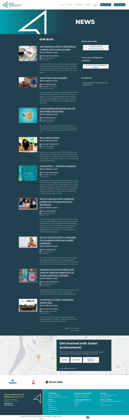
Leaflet (110, 374)
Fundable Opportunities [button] (108, 395)
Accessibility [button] (47, 416)
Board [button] (50, 405)
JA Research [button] (52, 407)
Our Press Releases (96, 46)
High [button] (75, 405)
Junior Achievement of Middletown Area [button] (111, 402)
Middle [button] (76, 403)
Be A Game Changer (49, 138)
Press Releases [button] (53, 409)
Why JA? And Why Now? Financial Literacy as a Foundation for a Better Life (57, 202)
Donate (64, 360)
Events (88, 4)
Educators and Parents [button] (83, 393)
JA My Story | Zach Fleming (53, 78)
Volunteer (76, 360)
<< (71, 330)
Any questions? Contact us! (68, 368)
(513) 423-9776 (9, 405)
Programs (79, 4)
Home (62, 4)
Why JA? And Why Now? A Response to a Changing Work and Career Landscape (58, 240)
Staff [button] (50, 403)
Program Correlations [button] (81, 397)
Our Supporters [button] (105, 397)
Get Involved (120, 4)
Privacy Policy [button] (38, 416)
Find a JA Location (106, 405)
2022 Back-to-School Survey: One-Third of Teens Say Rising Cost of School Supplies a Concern (57, 272)
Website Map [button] (55, 416)
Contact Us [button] (8, 403)
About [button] (50, 399)
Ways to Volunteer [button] (54, 395)
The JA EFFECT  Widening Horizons (58, 166)
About (69, 4)
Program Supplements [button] (82, 395)
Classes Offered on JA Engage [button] (58, 397)
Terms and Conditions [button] (26, 416)
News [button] (50, 411)
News (95, 4)
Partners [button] (103, 393)
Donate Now (105, 4)
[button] (72, 4)
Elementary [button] (78, 401)
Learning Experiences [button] (82, 399)
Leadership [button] (52, 401)
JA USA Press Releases (96, 49)
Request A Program (91, 360)
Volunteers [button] (52, 393)
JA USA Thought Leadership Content (96, 66)
